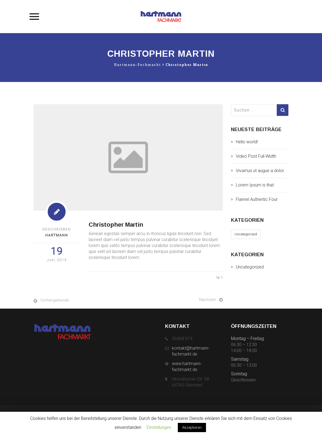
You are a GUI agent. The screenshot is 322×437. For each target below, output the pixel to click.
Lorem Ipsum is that (255, 185)
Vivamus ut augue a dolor (260, 170)
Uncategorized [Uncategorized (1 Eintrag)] (245, 234)
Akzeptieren (192, 427)
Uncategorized (250, 267)
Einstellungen (159, 427)
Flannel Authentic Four (257, 199)
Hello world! (247, 141)
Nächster (207, 299)
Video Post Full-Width (256, 156)
